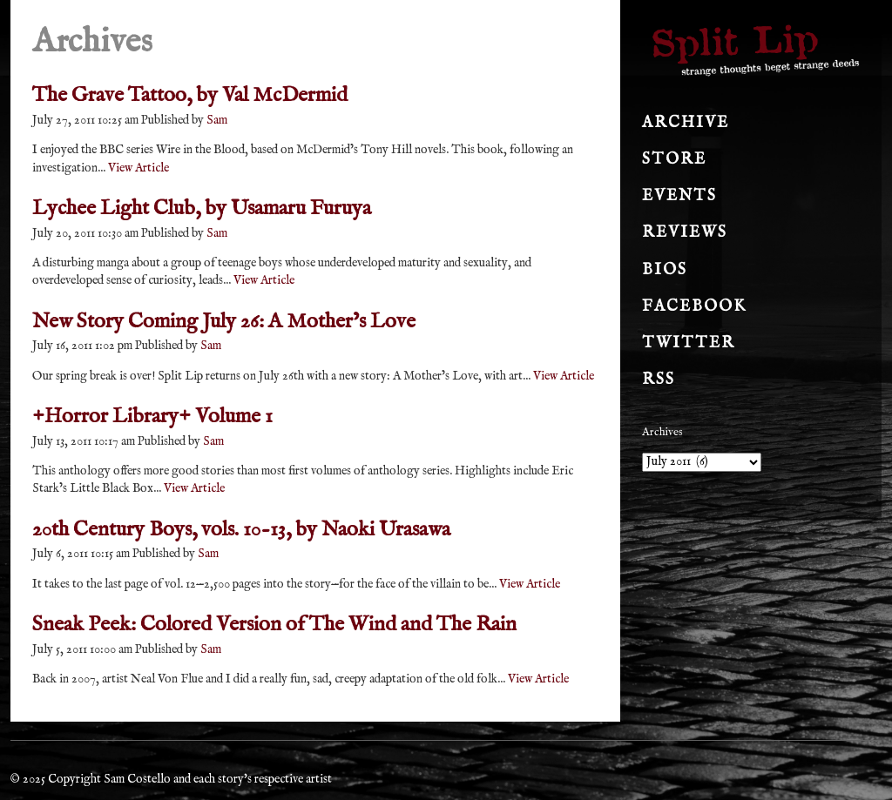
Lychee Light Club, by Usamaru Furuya (201, 208)
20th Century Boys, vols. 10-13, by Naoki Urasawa (241, 529)
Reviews (684, 233)
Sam (216, 120)
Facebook (694, 307)
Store (674, 160)
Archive (685, 123)
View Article (138, 168)
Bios (664, 270)
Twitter (688, 343)
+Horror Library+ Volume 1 (152, 416)
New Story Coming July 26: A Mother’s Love (224, 321)
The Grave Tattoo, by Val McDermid (190, 95)
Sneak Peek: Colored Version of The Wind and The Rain (274, 624)
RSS (658, 380)
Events (679, 196)
